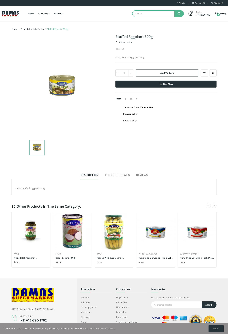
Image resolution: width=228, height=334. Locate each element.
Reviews (142, 175)
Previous (208, 205)
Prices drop (121, 302)
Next (214, 205)
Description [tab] (89, 175)
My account (121, 317)
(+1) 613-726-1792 (33, 320)
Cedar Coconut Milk (65, 257)
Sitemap (85, 317)
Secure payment (89, 307)
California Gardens (148, 254)
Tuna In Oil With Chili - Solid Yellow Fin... (197, 257)
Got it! (216, 328)
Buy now (166, 84)
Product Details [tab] (117, 175)
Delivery (85, 297)
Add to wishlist (204, 73)
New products (122, 307)
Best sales (121, 312)
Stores (84, 322)
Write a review (125, 42)
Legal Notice (122, 297)
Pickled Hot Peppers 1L (25, 257)
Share (125, 99)
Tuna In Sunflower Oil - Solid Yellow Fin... (156, 257)
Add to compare (213, 73)
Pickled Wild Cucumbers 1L (110, 257)
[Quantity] (124, 73)
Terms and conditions (126, 322)
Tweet (131, 99)
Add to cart (167, 72)
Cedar (16, 254)
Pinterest (136, 99)
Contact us (86, 312)
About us (85, 302)
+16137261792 (203, 15)
